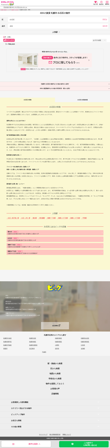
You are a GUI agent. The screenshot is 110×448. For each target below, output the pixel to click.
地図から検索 (55, 374)
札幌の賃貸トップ (5, 10)
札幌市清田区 (33, 345)
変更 (104, 19)
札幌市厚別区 (85, 341)
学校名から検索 (55, 379)
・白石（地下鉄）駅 (13, 218)
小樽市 (57, 345)
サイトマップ (43, 434)
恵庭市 (5, 348)
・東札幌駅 (41, 218)
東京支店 (8, 301)
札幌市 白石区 (14, 10)
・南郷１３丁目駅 (74, 218)
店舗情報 (55, 394)
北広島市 (32, 348)
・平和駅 (84, 218)
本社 (7, 295)
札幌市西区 (58, 341)
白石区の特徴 (27, 99)
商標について (67, 434)
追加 (104, 26)
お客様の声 (55, 389)
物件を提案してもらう (55, 384)
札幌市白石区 (85, 338)
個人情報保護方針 (55, 434)
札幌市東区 (58, 338)
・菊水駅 (34, 218)
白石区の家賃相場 (83, 99)
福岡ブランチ (10, 307)
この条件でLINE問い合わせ (84, 444)
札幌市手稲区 (7, 345)
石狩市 (57, 348)
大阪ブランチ (10, 313)
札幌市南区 (32, 341)
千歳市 (44, 352)
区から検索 (55, 368)
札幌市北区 (32, 338)
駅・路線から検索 (55, 363)
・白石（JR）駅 (25, 218)
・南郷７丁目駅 (51, 218)
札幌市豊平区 (7, 341)
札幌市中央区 (7, 338)
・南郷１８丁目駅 (62, 218)
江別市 (83, 345)
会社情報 (55, 325)
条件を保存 (9, 40)
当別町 (83, 348)
